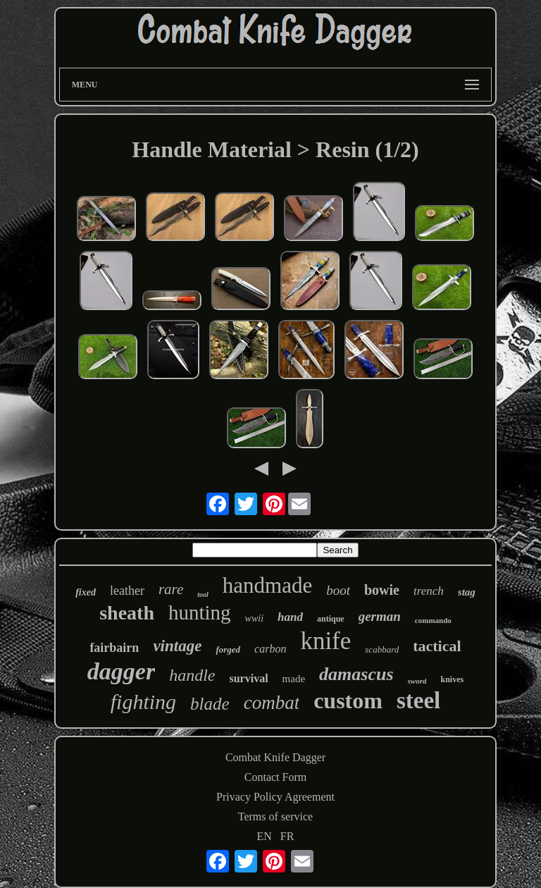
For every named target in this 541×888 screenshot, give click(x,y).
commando (433, 620)
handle (192, 675)
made (293, 678)
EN (264, 836)
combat (271, 702)
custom (348, 700)
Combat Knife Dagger (275, 757)
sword (417, 681)
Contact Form (275, 777)
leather (127, 591)
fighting (143, 701)
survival (248, 678)
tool (203, 594)
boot (338, 590)
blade (210, 703)
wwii (254, 618)
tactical (437, 646)
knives (452, 679)
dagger (121, 671)
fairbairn (114, 648)
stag (466, 592)
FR (287, 836)
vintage (177, 646)
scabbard (382, 649)
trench (428, 591)
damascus (356, 674)
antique (330, 619)
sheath (126, 613)
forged (228, 649)
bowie (381, 590)
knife (325, 641)
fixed (85, 592)
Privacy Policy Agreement (275, 797)
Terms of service (275, 816)
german (380, 616)
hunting (199, 612)
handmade (267, 585)
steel (418, 700)
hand (290, 617)
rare (170, 589)
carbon (270, 649)
